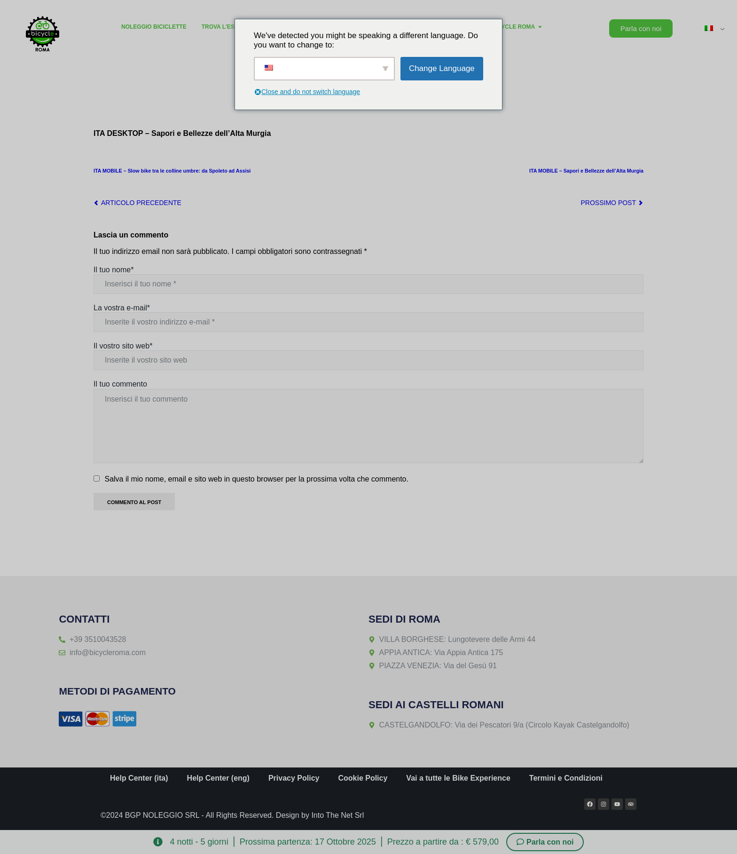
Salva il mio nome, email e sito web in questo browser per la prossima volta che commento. (256, 479)
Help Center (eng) (218, 778)
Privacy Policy (294, 778)
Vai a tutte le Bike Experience (458, 778)
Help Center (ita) (139, 778)
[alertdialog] (368, 842)
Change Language (442, 68)
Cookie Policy (362, 778)
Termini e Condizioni (566, 778)
